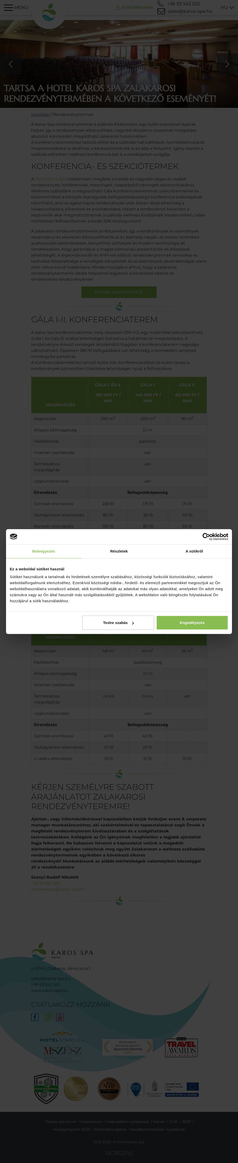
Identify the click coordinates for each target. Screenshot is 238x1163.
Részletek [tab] (119, 551)
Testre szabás (118, 623)
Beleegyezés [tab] (43, 551)
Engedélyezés (192, 623)
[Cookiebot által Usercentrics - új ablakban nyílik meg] (206, 536)
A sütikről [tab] (194, 551)
